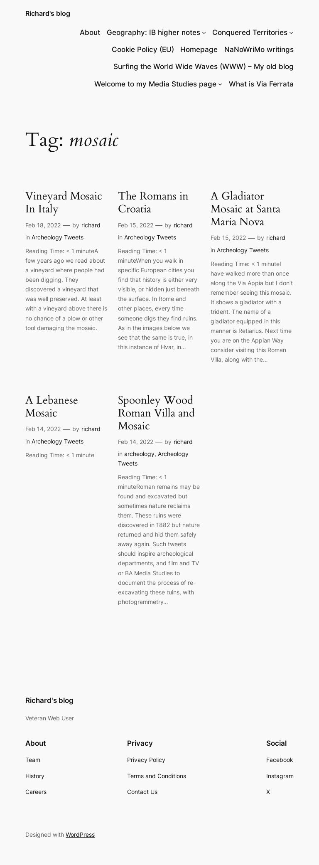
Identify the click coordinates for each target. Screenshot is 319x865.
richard (91, 225)
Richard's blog (47, 13)
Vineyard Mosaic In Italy (63, 203)
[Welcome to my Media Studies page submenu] (220, 84)
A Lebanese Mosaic (51, 407)
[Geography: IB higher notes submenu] (204, 32)
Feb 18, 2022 (43, 225)
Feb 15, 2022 (135, 225)
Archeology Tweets (57, 237)
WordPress (80, 834)
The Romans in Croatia (153, 203)
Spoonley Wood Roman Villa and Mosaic (156, 413)
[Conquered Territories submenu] (291, 32)
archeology (139, 453)
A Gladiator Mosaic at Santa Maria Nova (245, 209)
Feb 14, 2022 (43, 428)
